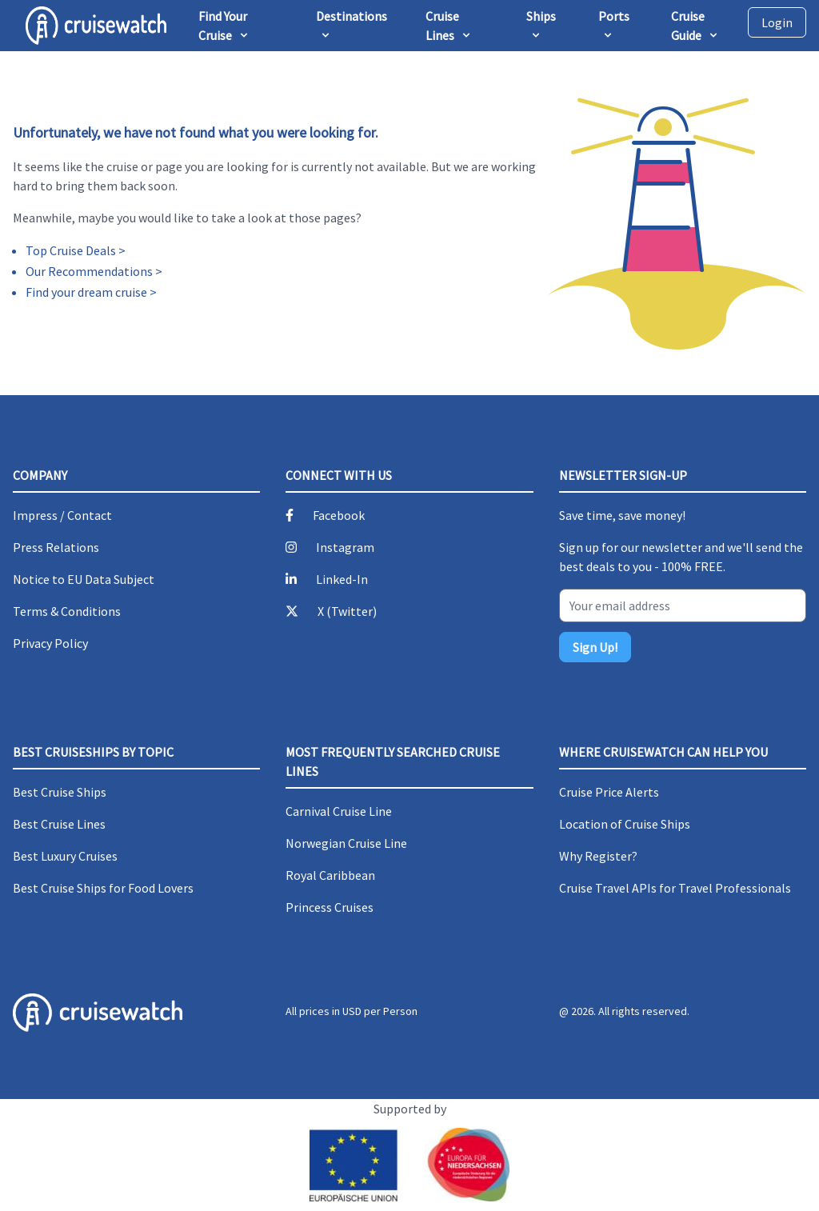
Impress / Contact (62, 515)
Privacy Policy (50, 643)
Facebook (339, 515)
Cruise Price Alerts (609, 792)
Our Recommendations (89, 271)
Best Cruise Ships (59, 792)
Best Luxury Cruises (65, 856)
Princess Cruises (330, 907)
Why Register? (598, 856)
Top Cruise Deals (71, 250)
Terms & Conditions (67, 611)
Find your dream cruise (86, 292)
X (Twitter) (347, 611)
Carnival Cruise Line (339, 811)
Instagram (345, 547)
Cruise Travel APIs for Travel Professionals (675, 888)
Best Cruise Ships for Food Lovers (103, 888)
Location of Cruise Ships (624, 824)
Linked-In (342, 579)
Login (777, 22)
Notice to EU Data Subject (83, 579)
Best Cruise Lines (59, 824)
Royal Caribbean (330, 875)
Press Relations (56, 547)
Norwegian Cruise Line (346, 843)
